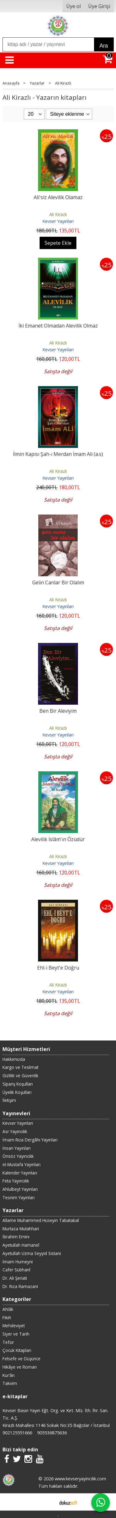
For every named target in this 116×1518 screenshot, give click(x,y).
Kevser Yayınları (58, 221)
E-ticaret (48, 1502)
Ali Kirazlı (58, 214)
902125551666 (17, 1433)
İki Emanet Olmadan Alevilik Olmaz (58, 325)
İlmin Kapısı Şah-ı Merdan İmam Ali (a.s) (58, 454)
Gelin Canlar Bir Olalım (58, 582)
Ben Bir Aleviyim (58, 710)
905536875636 (52, 1433)
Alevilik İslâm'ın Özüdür (58, 839)
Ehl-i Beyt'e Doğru (58, 967)
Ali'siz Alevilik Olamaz (58, 197)
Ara (104, 46)
